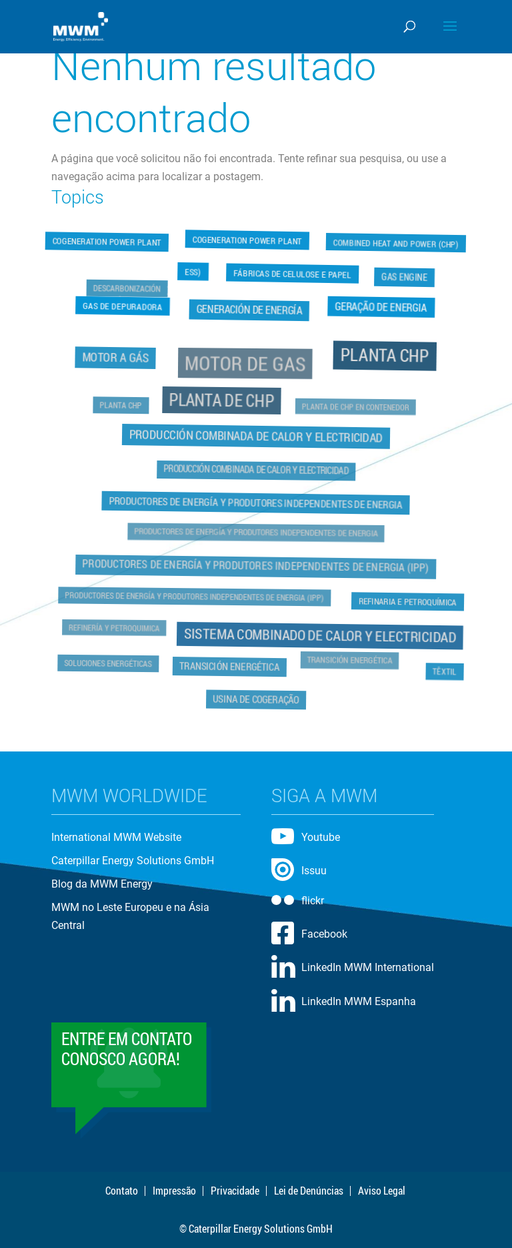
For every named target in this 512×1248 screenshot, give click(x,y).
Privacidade (235, 1190)
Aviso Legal (381, 1190)
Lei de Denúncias (308, 1190)
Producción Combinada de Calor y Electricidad (256, 436)
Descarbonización (128, 289)
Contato (121, 1190)
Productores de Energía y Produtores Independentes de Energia (255, 502)
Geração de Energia (381, 306)
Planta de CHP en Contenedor (354, 407)
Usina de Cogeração (256, 698)
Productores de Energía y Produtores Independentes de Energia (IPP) (256, 565)
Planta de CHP (222, 400)
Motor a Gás (117, 358)
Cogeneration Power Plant (107, 243)
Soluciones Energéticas (109, 661)
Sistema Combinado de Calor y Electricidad (320, 634)
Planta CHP (383, 356)
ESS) (193, 270)
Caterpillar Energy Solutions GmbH (132, 860)
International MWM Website (116, 837)
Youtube (320, 837)
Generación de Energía (249, 310)
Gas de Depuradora (123, 305)
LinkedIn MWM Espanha (358, 1001)
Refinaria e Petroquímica (406, 600)
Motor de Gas (245, 364)
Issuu (314, 870)
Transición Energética (230, 666)
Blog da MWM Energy (102, 884)
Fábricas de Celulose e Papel (292, 274)
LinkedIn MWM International (367, 967)
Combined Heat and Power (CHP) (396, 241)
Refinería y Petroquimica (116, 626)
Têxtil (443, 670)
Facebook (324, 934)
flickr (312, 900)
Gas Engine (406, 275)
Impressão (174, 1190)
